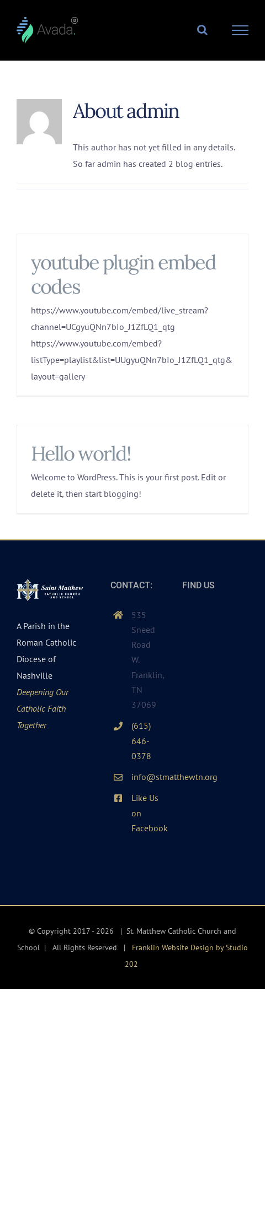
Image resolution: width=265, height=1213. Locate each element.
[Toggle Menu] (240, 30)
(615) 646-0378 (141, 740)
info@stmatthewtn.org (145, 776)
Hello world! (81, 453)
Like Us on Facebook (145, 812)
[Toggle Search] (202, 29)
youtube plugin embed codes (123, 274)
